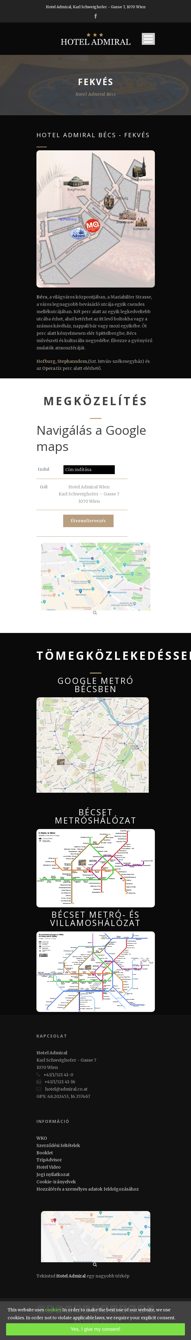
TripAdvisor (49, 1160)
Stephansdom (72, 361)
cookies (53, 1310)
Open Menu (148, 39)
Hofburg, (46, 361)
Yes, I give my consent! (96, 1329)
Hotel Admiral (71, 1276)
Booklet (44, 1153)
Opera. (49, 368)
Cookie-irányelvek (56, 1182)
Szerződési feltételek (58, 1145)
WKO (41, 1138)
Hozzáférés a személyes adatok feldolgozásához (87, 1189)
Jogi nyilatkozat (53, 1174)
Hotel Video (48, 1167)
